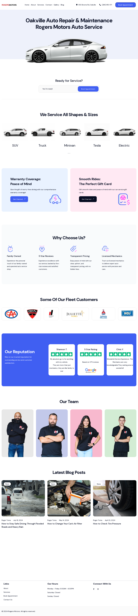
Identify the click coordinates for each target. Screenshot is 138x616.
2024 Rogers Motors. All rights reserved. (19, 613)
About (33, 5)
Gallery (56, 5)
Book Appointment (125, 5)
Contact (48, 5)
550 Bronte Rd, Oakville (86, 5)
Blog (62, 5)
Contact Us (8, 602)
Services (40, 5)
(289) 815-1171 (105, 5)
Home (27, 5)
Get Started (19, 201)
